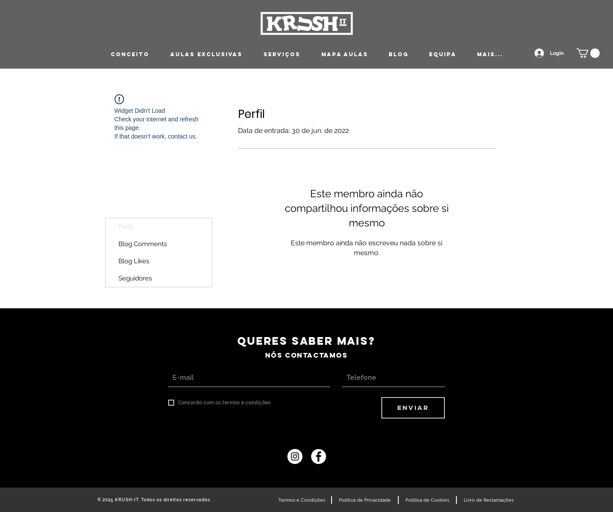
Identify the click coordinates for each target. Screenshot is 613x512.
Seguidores (135, 278)
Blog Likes (133, 261)
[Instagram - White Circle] (294, 456)
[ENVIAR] (413, 408)
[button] (588, 53)
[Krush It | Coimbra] (318, 456)
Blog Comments (142, 244)
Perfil (125, 227)
